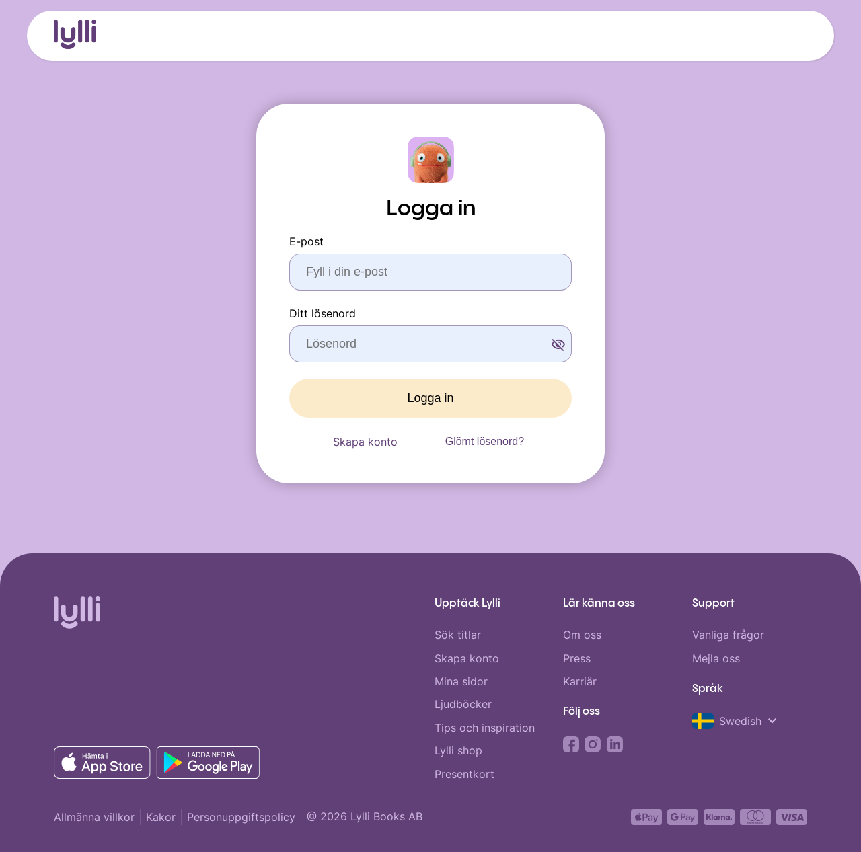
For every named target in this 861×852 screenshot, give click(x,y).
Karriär (580, 681)
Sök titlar (458, 635)
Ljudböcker (463, 704)
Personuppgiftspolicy (241, 817)
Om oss (582, 635)
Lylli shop (458, 750)
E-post (306, 241)
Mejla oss (716, 658)
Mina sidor (461, 681)
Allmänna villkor (94, 817)
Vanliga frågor (728, 635)
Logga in (430, 398)
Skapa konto (365, 442)
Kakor (161, 817)
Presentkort (464, 774)
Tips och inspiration (485, 727)
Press (577, 658)
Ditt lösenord (322, 313)
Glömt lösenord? (484, 441)
